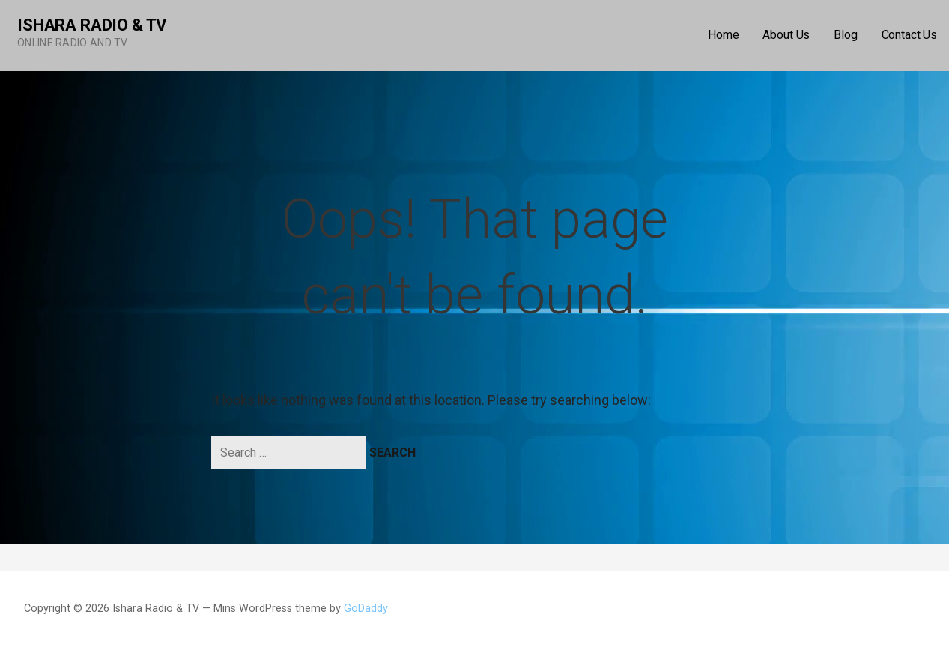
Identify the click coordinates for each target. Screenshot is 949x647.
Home (723, 35)
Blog (845, 35)
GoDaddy (366, 608)
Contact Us (909, 35)
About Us (786, 35)
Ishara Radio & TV (91, 25)
